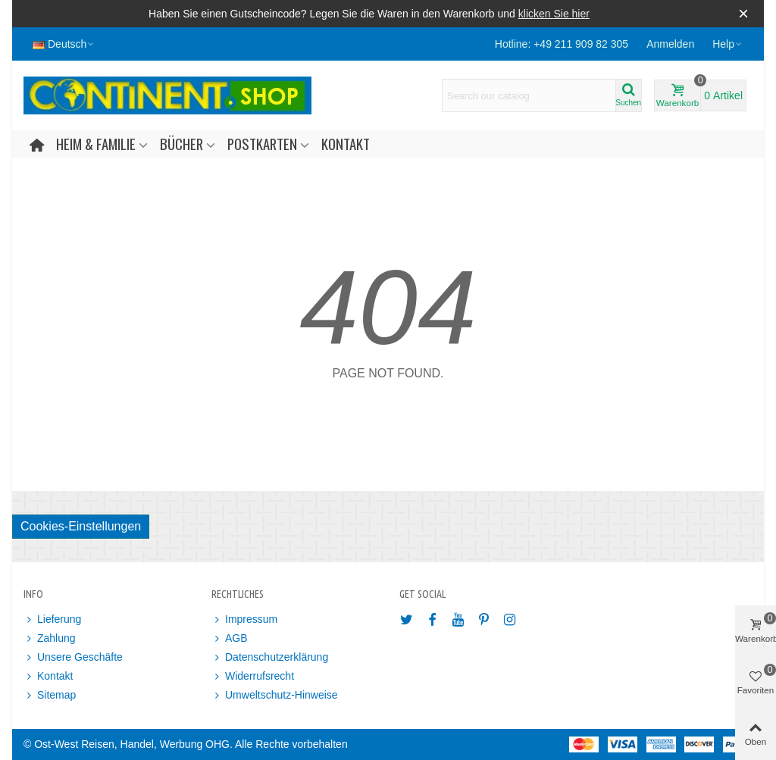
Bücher (181, 143)
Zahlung (49, 638)
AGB (229, 638)
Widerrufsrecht (252, 676)
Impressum (244, 619)
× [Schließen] (743, 13)
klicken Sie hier (554, 14)
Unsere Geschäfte (73, 657)
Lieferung (52, 619)
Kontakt (345, 143)
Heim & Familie (96, 143)
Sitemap (49, 695)
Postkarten (262, 143)
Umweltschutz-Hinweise (274, 695)
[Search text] (529, 95)
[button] (728, 44)
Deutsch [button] (64, 44)
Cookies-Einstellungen (80, 526)
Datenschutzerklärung (269, 657)
